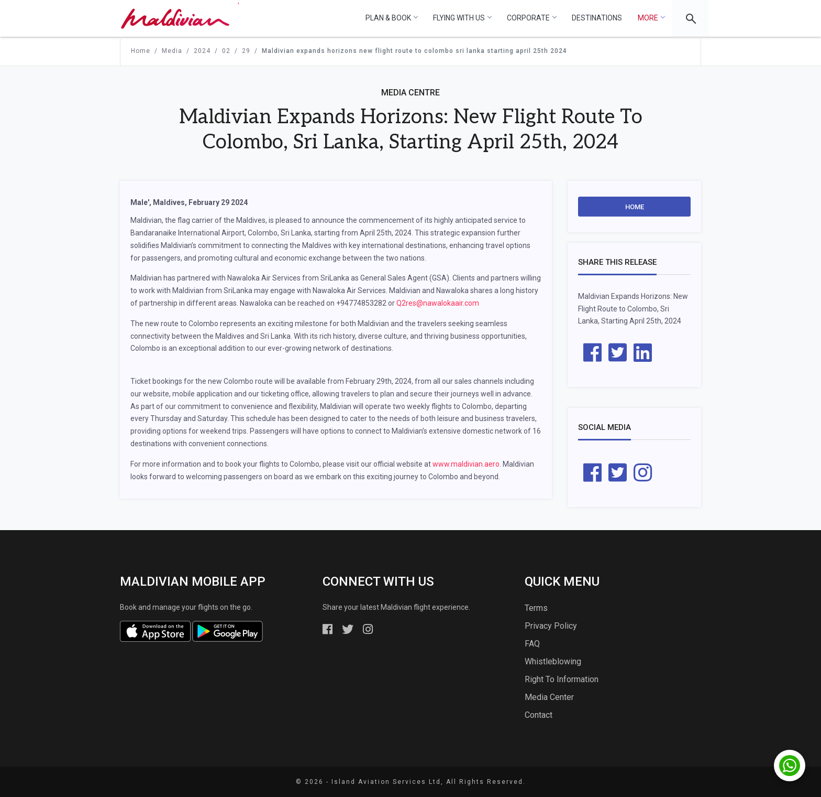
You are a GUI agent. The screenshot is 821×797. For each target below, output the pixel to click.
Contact (538, 715)
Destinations (597, 18)
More (651, 18)
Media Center (549, 697)
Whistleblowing (553, 661)
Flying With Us (462, 18)
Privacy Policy (551, 626)
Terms (536, 608)
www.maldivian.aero (466, 464)
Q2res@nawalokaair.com (437, 303)
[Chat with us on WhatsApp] (789, 765)
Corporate (531, 18)
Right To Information (561, 679)
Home (634, 207)
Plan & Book (391, 18)
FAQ (532, 644)
